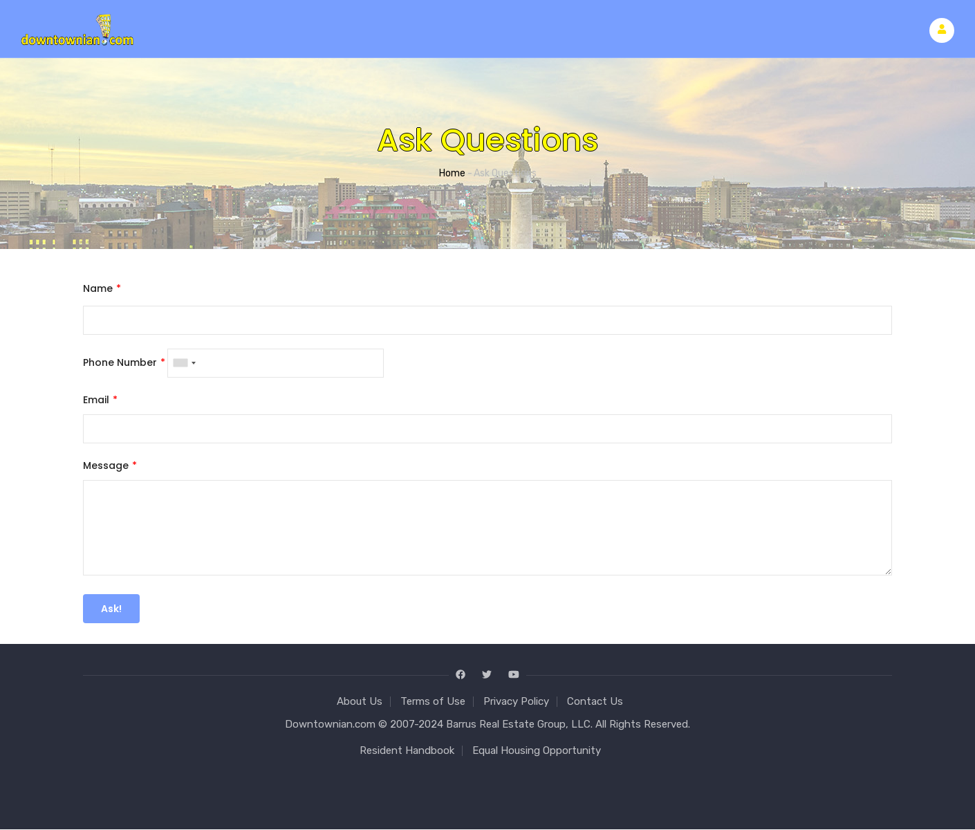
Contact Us (595, 701)
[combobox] (184, 363)
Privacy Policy (516, 701)
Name (98, 288)
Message (106, 465)
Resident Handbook (407, 750)
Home (452, 173)
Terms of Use (432, 701)
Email (96, 400)
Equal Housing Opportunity (536, 750)
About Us (359, 701)
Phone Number (120, 362)
